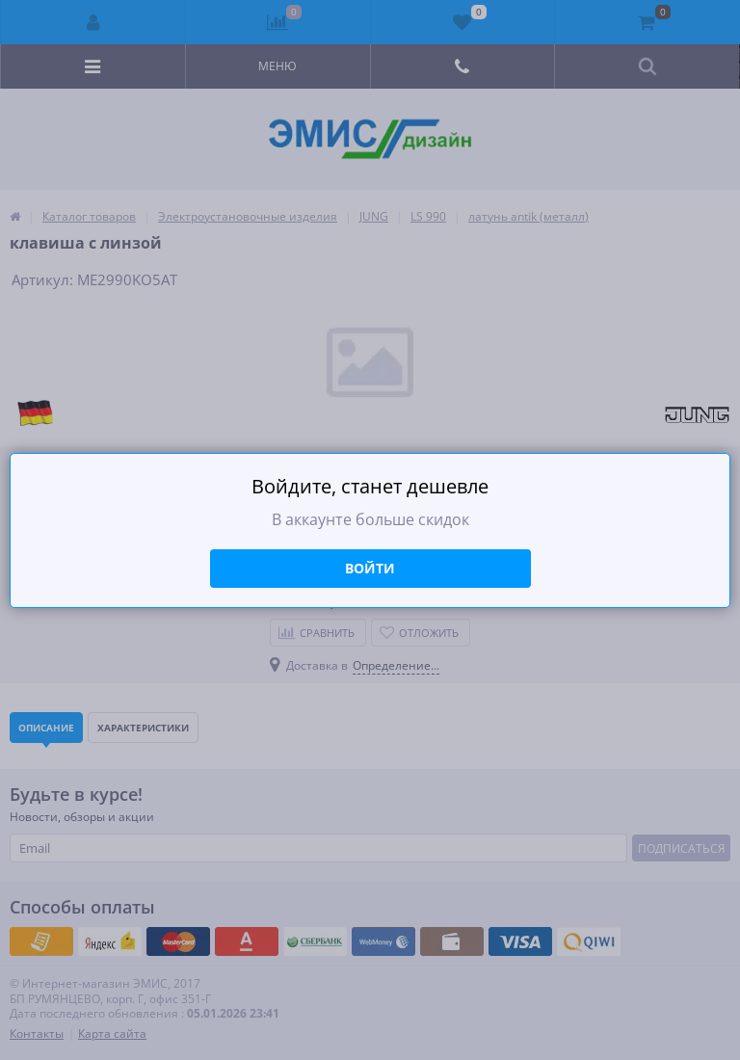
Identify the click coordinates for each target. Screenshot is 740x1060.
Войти (370, 568)
